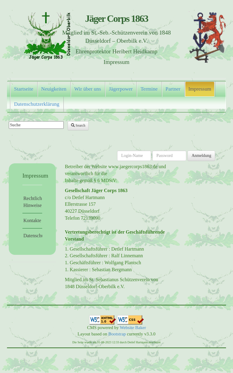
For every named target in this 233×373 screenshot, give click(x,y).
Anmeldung (201, 155)
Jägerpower (121, 89)
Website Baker (133, 327)
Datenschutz (32, 235)
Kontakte (32, 220)
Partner (173, 89)
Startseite (23, 89)
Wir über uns (87, 89)
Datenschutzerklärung (36, 104)
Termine (148, 89)
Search (78, 125)
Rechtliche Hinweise (32, 202)
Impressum (199, 89)
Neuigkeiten (53, 89)
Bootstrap (117, 333)
